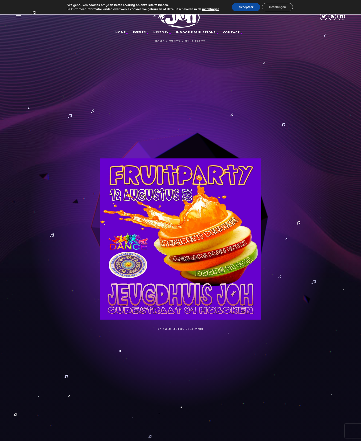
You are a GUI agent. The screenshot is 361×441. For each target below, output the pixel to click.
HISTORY (161, 32)
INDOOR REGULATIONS (196, 32)
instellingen (210, 9)
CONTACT (231, 32)
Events (139, 32)
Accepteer (246, 7)
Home (120, 32)
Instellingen (277, 7)
